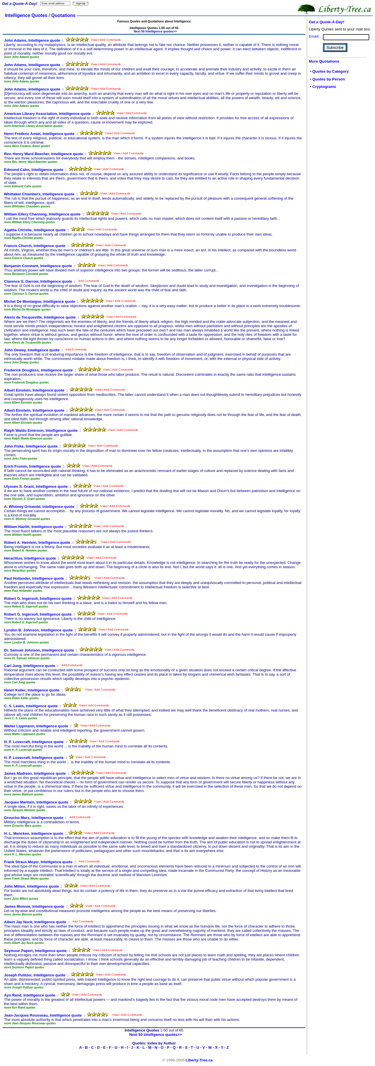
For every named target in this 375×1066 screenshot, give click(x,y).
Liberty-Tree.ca (199, 1060)
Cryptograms (324, 86)
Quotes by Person (328, 79)
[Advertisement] (326, 184)
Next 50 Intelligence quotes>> (155, 31)
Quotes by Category (330, 71)
